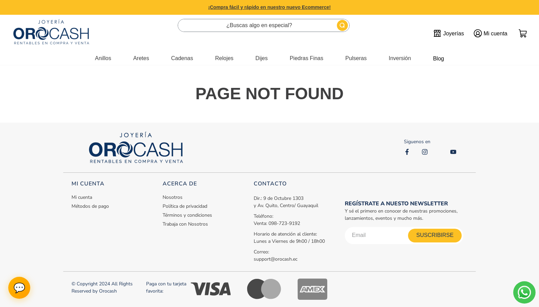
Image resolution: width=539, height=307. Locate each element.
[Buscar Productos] (342, 25)
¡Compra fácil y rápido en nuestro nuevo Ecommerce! (269, 7)
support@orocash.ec (275, 259)
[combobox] (264, 25)
